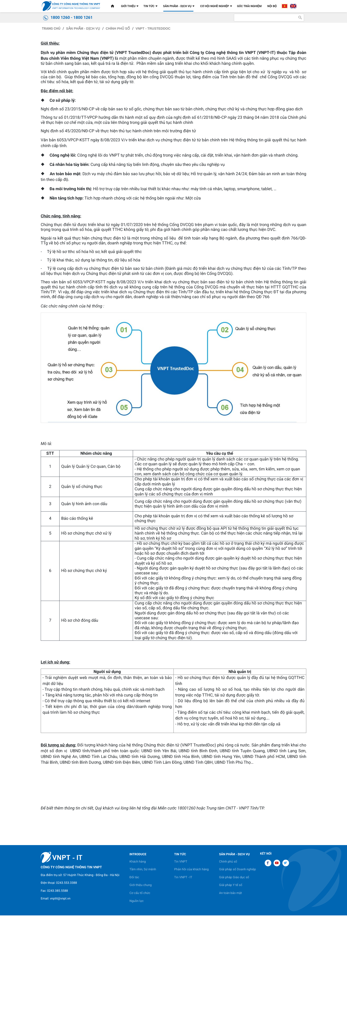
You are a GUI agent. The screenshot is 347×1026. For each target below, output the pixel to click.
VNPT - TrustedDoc (152, 157)
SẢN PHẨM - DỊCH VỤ (83, 157)
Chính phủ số (118, 157)
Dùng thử (55, 118)
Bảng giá (85, 118)
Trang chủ (51, 157)
